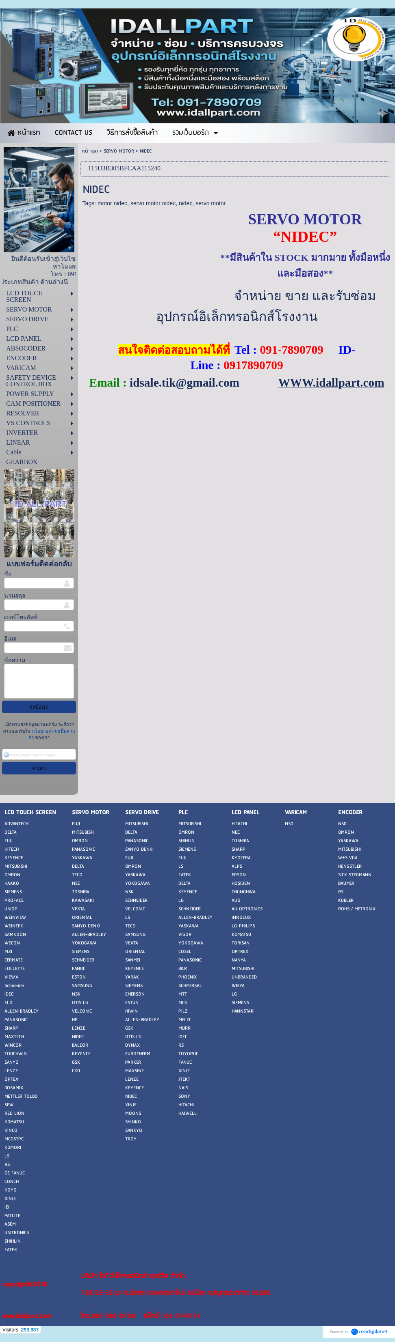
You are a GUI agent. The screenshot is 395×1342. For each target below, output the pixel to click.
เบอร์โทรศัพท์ (20, 617)
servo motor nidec (153, 203)
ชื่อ (7, 574)
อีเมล (10, 639)
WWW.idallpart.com (331, 382)
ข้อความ (14, 660)
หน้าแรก (90, 151)
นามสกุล (15, 596)
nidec (185, 203)
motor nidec (112, 203)
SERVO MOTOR (119, 151)
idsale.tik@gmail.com (184, 382)
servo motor (210, 203)
